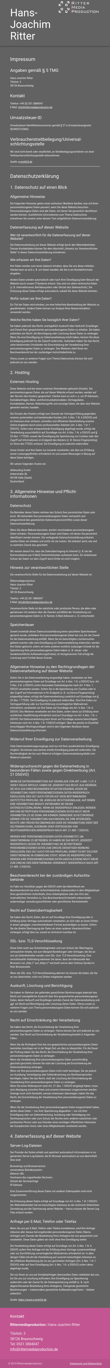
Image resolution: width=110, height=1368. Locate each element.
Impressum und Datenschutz (86, 1363)
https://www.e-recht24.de (32, 1299)
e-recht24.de (25, 161)
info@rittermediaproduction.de (35, 107)
